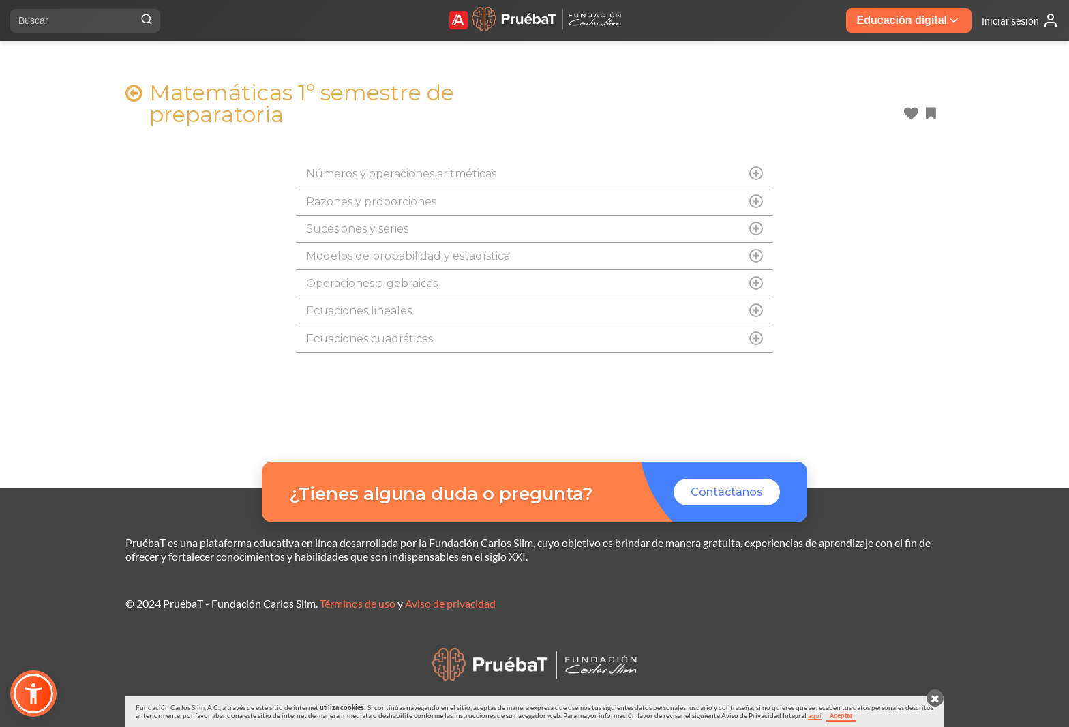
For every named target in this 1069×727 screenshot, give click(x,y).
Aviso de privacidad (450, 603)
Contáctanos (727, 492)
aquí (815, 715)
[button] (33, 693)
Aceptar (841, 715)
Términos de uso (357, 603)
